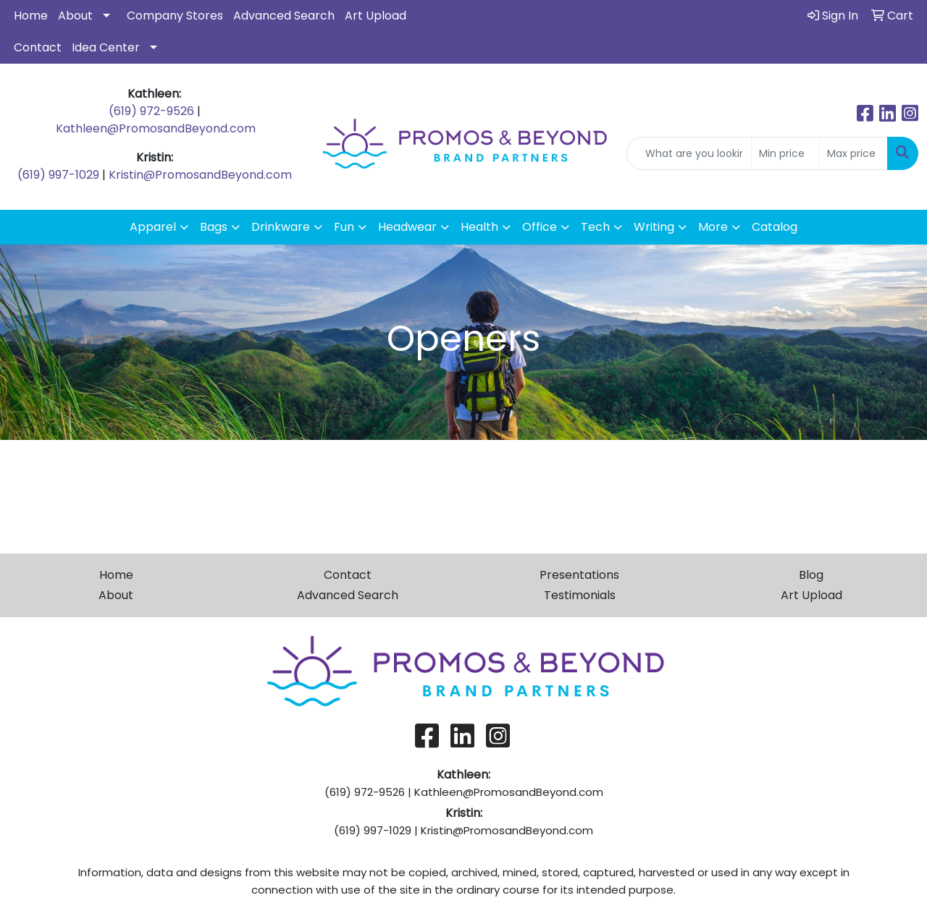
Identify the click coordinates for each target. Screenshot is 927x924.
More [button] (713, 227)
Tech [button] (595, 227)
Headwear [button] (407, 227)
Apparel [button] (153, 227)
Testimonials (580, 595)
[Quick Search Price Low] (785, 153)
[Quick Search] (689, 153)
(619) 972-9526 (151, 111)
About (75, 15)
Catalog (774, 227)
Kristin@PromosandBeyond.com (200, 174)
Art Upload (375, 15)
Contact (38, 47)
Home (31, 15)
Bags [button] (213, 227)
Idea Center (106, 47)
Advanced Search (284, 15)
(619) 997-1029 (58, 174)
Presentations (579, 575)
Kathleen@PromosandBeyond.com (156, 128)
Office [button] (539, 227)
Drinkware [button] (280, 227)
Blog (811, 575)
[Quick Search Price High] (853, 153)
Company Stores (175, 15)
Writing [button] (654, 227)
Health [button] (479, 227)
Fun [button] (344, 227)
